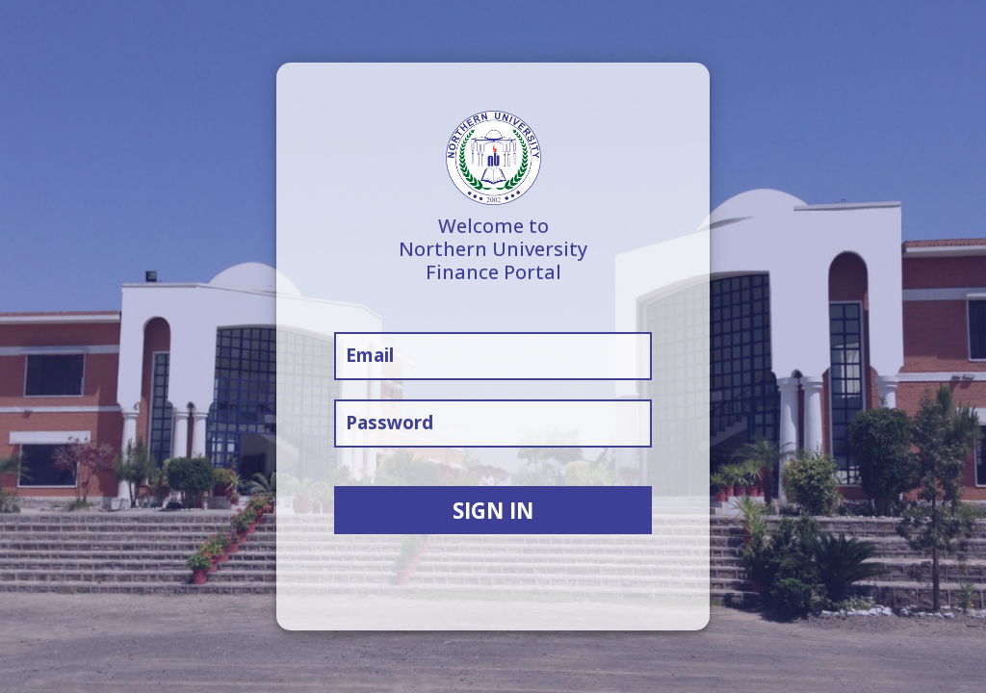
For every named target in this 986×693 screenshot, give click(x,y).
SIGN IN (493, 511)
